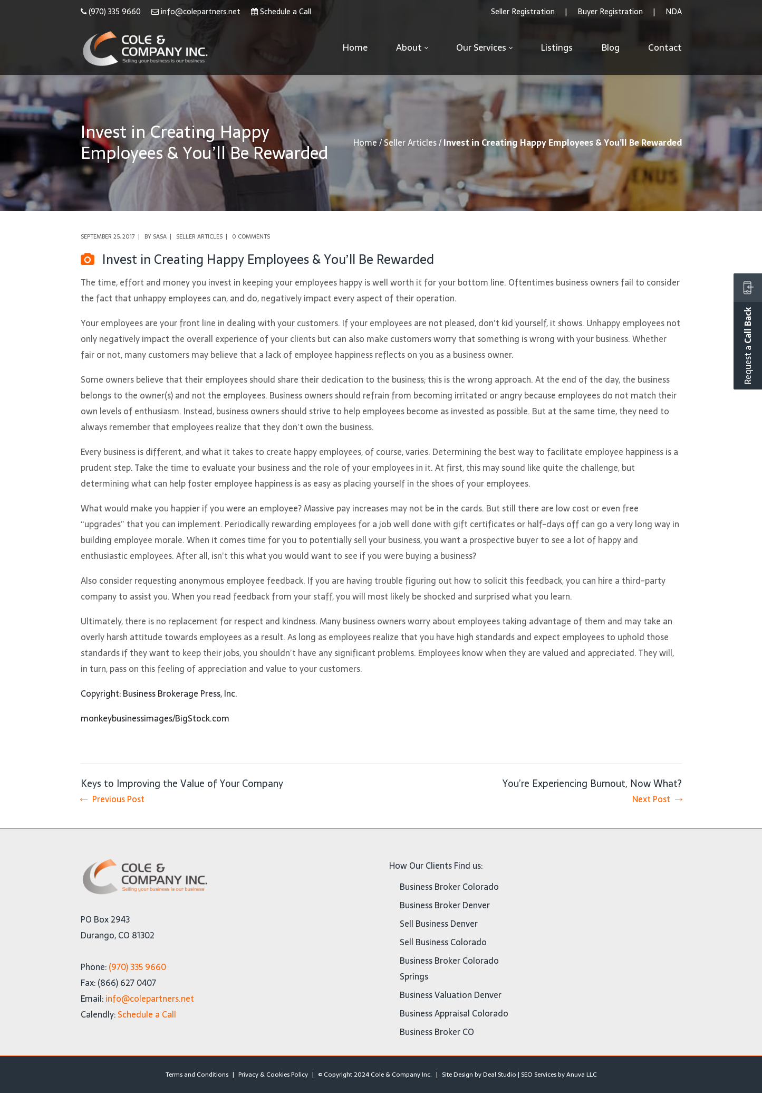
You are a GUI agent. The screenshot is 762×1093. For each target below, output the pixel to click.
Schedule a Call (285, 11)
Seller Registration (523, 11)
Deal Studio (499, 1074)
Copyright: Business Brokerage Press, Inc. (159, 693)
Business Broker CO (437, 1032)
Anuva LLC (581, 1074)
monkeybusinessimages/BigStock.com (155, 718)
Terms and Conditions (197, 1074)
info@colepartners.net (200, 11)
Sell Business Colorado (443, 942)
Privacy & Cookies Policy (273, 1074)
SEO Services (538, 1074)
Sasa (160, 236)
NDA (673, 11)
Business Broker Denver (445, 905)
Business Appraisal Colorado (454, 1013)
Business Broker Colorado (449, 887)
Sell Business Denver (439, 923)
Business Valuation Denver (450, 995)
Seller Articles (410, 142)
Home (365, 142)
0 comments (251, 236)
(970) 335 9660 (115, 11)
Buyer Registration (610, 11)
